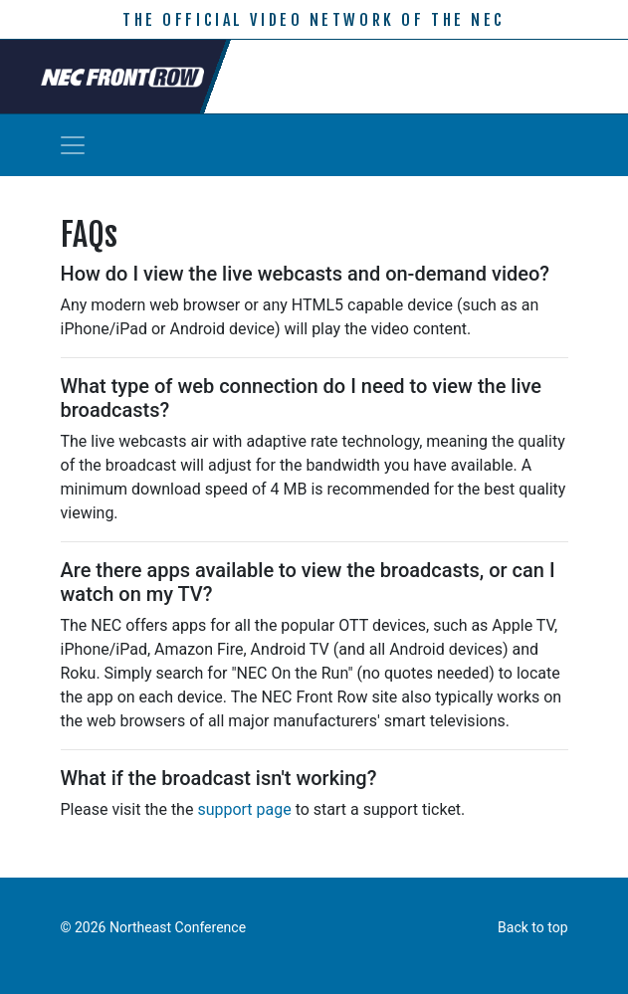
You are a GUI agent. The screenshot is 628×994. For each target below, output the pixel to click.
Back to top (532, 927)
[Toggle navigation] (73, 145)
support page (244, 809)
